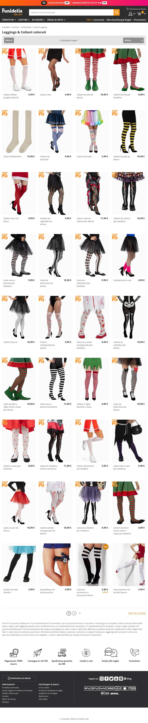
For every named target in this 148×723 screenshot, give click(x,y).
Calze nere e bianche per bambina (9, 283)
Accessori (37, 19)
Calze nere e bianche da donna (48, 405)
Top (88, 19)
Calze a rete (45, 94)
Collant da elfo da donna (85, 96)
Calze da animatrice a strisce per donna (85, 592)
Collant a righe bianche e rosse (84, 405)
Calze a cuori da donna (10, 529)
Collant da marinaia (45, 158)
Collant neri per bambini (10, 591)
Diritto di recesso (9, 699)
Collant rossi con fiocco (11, 220)
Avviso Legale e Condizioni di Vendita (17, 690)
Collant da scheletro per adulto (119, 345)
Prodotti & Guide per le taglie (50, 690)
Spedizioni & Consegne (48, 693)
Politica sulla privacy (10, 693)
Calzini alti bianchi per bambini (85, 467)
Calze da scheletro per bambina (85, 529)
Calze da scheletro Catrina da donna (48, 467)
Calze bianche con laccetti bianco (121, 591)
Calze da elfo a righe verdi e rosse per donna (12, 407)
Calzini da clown (84, 156)
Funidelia (6, 27)
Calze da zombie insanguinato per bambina (85, 345)
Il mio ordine (44, 687)
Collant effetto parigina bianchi (11, 96)
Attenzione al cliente (19, 678)
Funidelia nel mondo (10, 687)
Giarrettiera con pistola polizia (47, 591)
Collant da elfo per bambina (122, 96)
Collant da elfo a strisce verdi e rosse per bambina (122, 530)
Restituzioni (43, 696)
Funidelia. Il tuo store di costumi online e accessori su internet (12, 12)
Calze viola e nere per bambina (121, 467)
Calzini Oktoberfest (12, 156)
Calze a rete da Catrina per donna (85, 220)
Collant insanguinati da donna (47, 345)
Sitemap (5, 702)
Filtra (8, 40)
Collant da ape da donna (121, 158)
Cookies (5, 696)
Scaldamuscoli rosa (122, 280)
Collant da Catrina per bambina (121, 220)
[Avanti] (80, 613)
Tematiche (8, 19)
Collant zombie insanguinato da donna (47, 530)
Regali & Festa (55, 19)
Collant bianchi (10, 342)
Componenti (26, 27)
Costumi (23, 19)
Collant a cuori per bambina (12, 467)
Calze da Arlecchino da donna (46, 283)
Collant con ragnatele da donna (46, 221)
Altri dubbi (43, 699)
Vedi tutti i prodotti (137, 613)
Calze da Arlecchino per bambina (83, 283)
